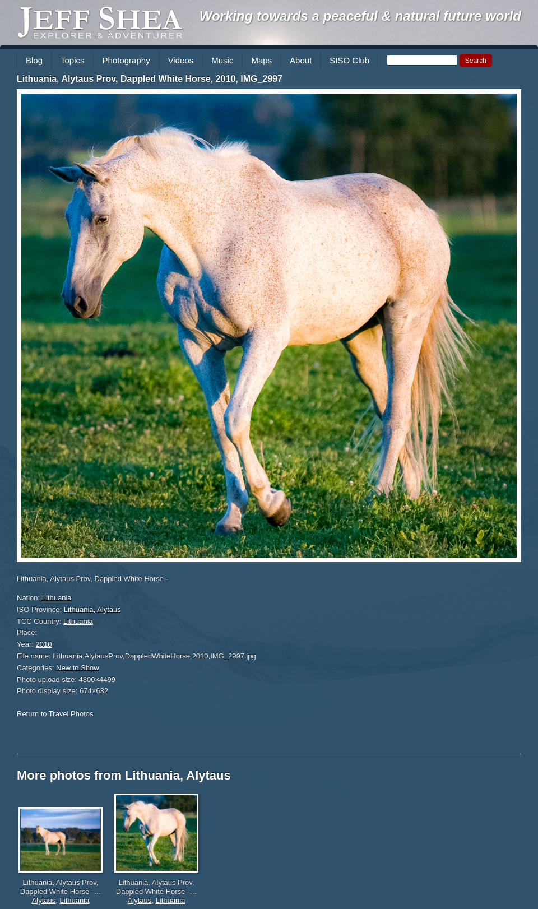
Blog (34, 60)
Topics (73, 60)
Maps (261, 60)
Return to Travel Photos (55, 713)
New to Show (77, 668)
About (301, 60)
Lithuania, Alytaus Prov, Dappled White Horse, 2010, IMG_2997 (149, 79)
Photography (126, 60)
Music (222, 60)
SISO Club (349, 60)
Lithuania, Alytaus (92, 609)
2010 (44, 644)
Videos (181, 60)
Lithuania (57, 597)
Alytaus (44, 900)
